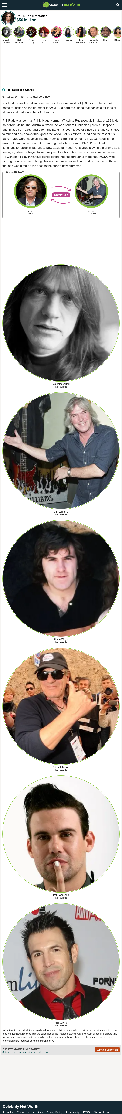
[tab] (61, 91)
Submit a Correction (107, 1050)
